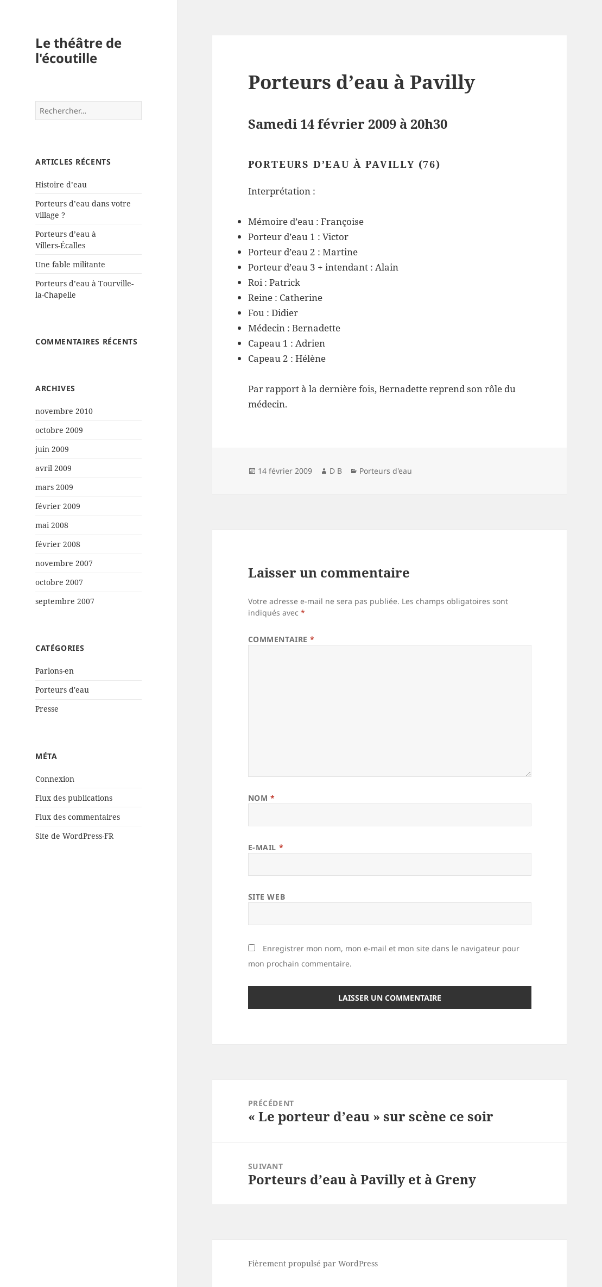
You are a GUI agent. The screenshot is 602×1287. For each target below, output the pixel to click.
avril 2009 (53, 468)
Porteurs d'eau (62, 690)
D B (335, 471)
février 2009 (57, 506)
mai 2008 (51, 525)
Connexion (54, 779)
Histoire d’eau (61, 184)
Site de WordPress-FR (74, 836)
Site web (266, 897)
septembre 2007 (64, 601)
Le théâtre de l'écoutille (78, 50)
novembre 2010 (64, 411)
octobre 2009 (59, 430)
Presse (47, 709)
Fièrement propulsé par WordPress (313, 1263)
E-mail (265, 847)
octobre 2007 (59, 582)
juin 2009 (52, 449)
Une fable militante (70, 264)
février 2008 (57, 544)
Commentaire (281, 639)
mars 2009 (54, 487)
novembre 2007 (64, 563)
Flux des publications (73, 798)
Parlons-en (54, 671)
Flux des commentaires (77, 817)
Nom (261, 798)
